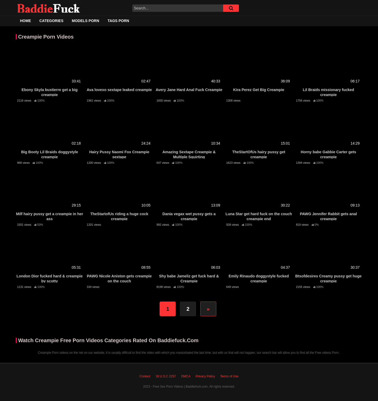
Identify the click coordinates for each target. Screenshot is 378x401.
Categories (51, 21)
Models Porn (85, 21)
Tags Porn (118, 21)
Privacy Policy (205, 376)
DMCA (185, 376)
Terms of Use (229, 376)
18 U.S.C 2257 (165, 376)
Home (25, 21)
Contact (145, 376)
